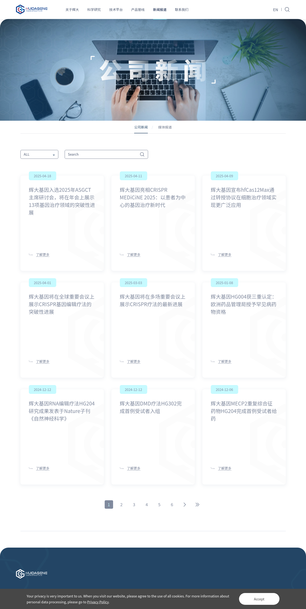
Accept (259, 598)
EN (275, 9)
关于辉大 (72, 9)
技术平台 (116, 9)
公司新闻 (141, 127)
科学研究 (94, 9)
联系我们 (181, 9)
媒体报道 (165, 127)
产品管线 (138, 9)
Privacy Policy (98, 601)
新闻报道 (160, 9)
